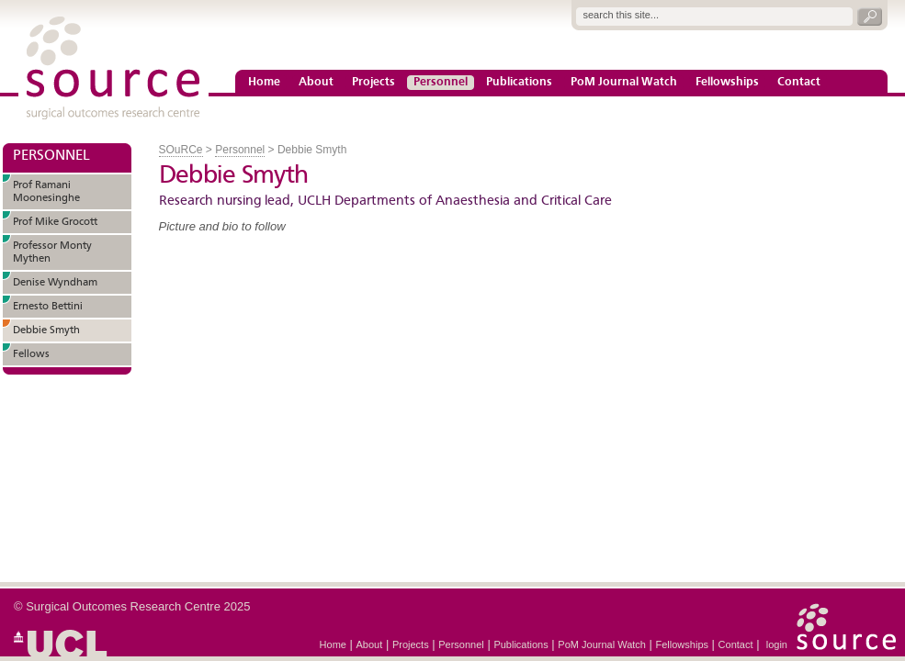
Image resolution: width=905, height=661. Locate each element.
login (776, 644)
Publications (519, 82)
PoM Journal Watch (624, 82)
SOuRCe (181, 149)
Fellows (31, 354)
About (316, 82)
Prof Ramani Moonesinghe (46, 192)
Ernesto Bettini (48, 306)
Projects (373, 82)
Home (264, 82)
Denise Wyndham (55, 282)
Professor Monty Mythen (52, 252)
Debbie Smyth (46, 330)
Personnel (440, 82)
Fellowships (727, 82)
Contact (799, 82)
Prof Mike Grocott (55, 222)
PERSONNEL (51, 156)
